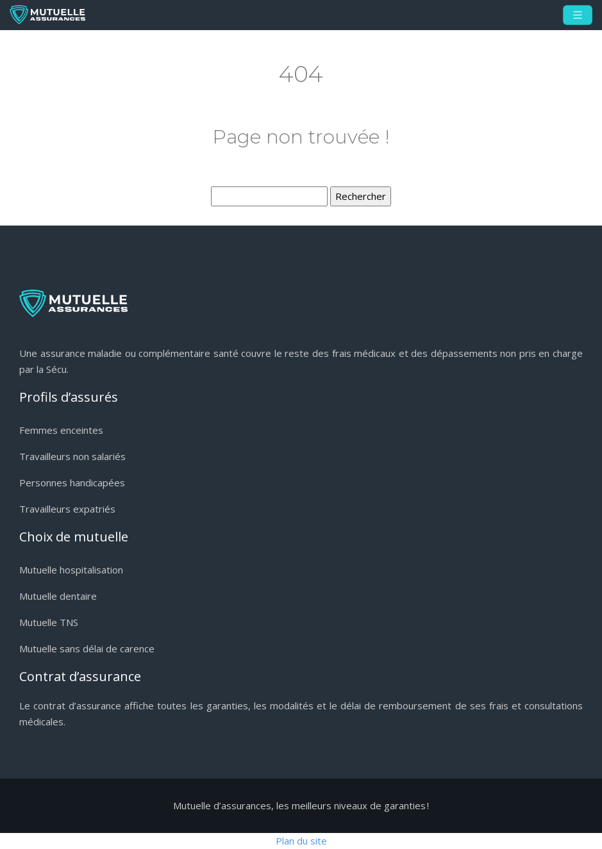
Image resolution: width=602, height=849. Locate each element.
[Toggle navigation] (577, 15)
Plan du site (301, 840)
